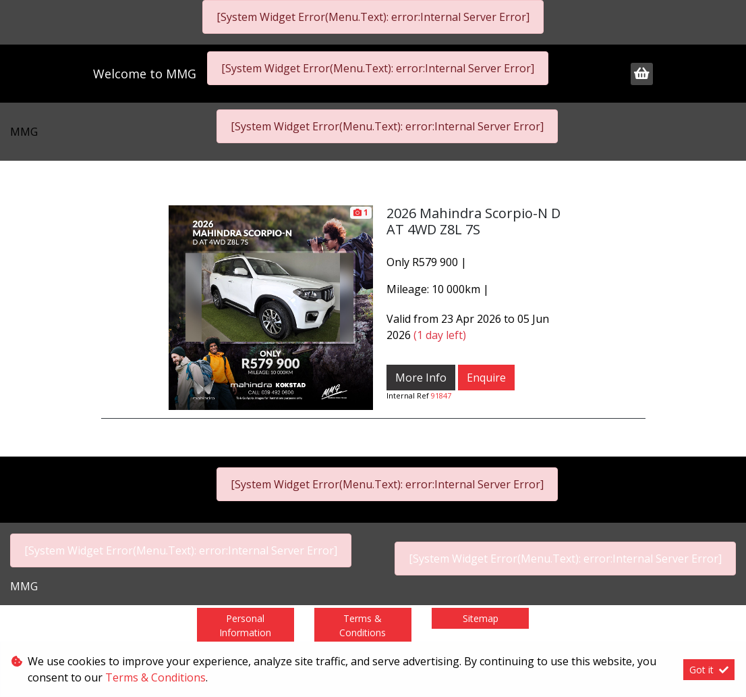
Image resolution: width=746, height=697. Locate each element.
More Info (421, 377)
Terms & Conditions (362, 625)
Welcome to (144, 74)
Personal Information (245, 625)
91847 (441, 395)
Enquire (486, 377)
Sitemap (480, 618)
